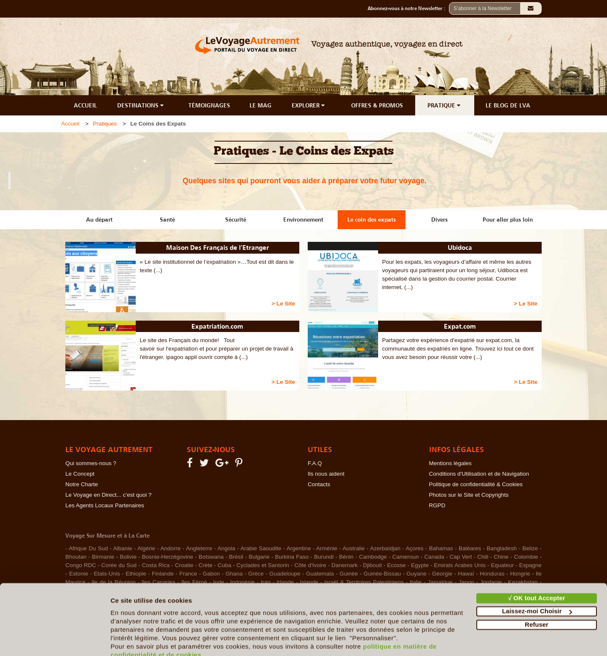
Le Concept (79, 474)
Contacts (319, 484)
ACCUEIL (85, 105)
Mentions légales (450, 463)
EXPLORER (309, 105)
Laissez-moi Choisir (537, 573)
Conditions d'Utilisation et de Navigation (479, 474)
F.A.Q (315, 463)
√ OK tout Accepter (536, 560)
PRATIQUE (444, 105)
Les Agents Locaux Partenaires (104, 505)
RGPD (437, 505)
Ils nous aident (326, 474)
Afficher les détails (138, 639)
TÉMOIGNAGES (209, 105)
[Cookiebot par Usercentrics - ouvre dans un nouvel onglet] (54, 639)
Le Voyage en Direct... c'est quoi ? (108, 495)
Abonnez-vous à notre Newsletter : (408, 8)
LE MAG (260, 105)
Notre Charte (81, 484)
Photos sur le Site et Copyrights (469, 495)
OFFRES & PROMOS (377, 105)
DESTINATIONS (141, 105)
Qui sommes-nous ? (90, 463)
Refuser (536, 586)
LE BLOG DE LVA (508, 105)
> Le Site (283, 303)
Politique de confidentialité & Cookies (476, 484)
